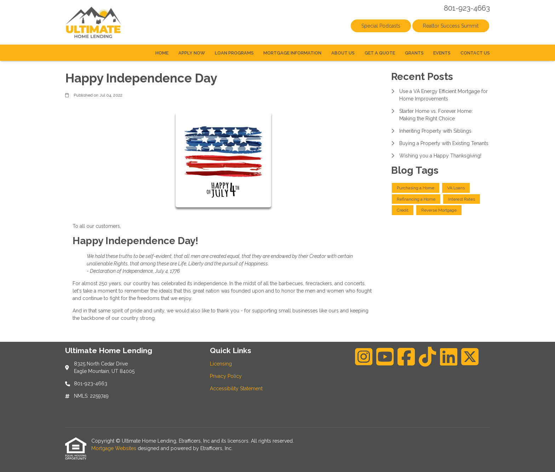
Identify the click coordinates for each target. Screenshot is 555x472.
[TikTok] (427, 357)
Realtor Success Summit (451, 26)
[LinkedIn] (448, 357)
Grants (414, 53)
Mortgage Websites (114, 448)
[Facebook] (406, 357)
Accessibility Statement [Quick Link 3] (236, 388)
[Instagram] (363, 357)
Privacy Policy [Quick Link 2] (226, 376)
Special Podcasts (380, 26)
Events (442, 53)
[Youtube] (385, 357)
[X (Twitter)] (470, 357)
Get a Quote (380, 53)
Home (161, 53)
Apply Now (191, 53)
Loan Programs (234, 53)
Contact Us (475, 53)
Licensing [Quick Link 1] (221, 364)
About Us (343, 53)
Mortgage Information (292, 53)
